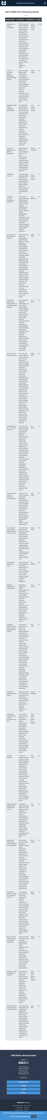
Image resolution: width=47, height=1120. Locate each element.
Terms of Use (27, 1105)
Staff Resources (23, 1082)
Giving (23, 1089)
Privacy (26, 1110)
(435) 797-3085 (23, 1070)
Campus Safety (18, 1110)
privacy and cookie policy (23, 1116)
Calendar (23, 1085)
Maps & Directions (18, 1105)
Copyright (26, 1108)
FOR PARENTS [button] (23, 1077)
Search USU (19, 1108)
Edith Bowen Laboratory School (25, 3)
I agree (33, 1116)
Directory (23, 1093)
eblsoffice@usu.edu (23, 1073)
